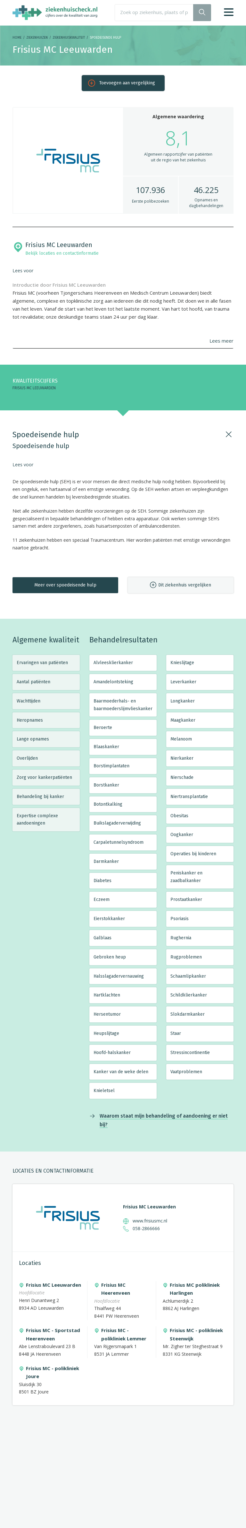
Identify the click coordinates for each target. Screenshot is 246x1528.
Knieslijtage (182, 662)
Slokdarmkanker (187, 1014)
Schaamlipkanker (188, 976)
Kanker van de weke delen (121, 1071)
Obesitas (179, 815)
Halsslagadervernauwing (119, 976)
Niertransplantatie (189, 796)
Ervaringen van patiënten (42, 662)
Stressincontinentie (190, 1052)
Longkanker (182, 701)
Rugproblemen (186, 957)
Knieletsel (104, 1090)
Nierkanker (181, 758)
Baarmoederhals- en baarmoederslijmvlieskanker (123, 704)
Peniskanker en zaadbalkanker (186, 876)
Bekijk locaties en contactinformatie (62, 253)
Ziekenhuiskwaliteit (69, 38)
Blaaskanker (106, 746)
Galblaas (102, 938)
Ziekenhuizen (37, 38)
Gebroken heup (110, 957)
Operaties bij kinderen (193, 854)
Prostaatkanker (186, 899)
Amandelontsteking (113, 682)
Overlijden (27, 758)
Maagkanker (182, 720)
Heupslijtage (106, 1033)
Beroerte (103, 727)
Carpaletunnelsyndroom (119, 842)
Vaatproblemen (186, 1071)
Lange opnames (33, 739)
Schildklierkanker (188, 995)
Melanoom (181, 739)
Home (16, 38)
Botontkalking (108, 804)
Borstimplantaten (111, 766)
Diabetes (102, 880)
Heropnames (30, 720)
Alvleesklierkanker (113, 662)
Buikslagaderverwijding (117, 823)
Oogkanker (181, 834)
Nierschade (181, 777)
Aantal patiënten (33, 682)
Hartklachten (107, 995)
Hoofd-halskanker (112, 1052)
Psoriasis (179, 918)
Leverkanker (183, 682)
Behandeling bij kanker (40, 796)
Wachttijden (28, 701)
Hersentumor (107, 1014)
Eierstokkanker (109, 918)
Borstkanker (106, 785)
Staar (175, 1033)
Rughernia (180, 938)
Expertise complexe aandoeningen (37, 819)
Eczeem (102, 899)
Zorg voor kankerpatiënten (44, 777)
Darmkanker (106, 861)
